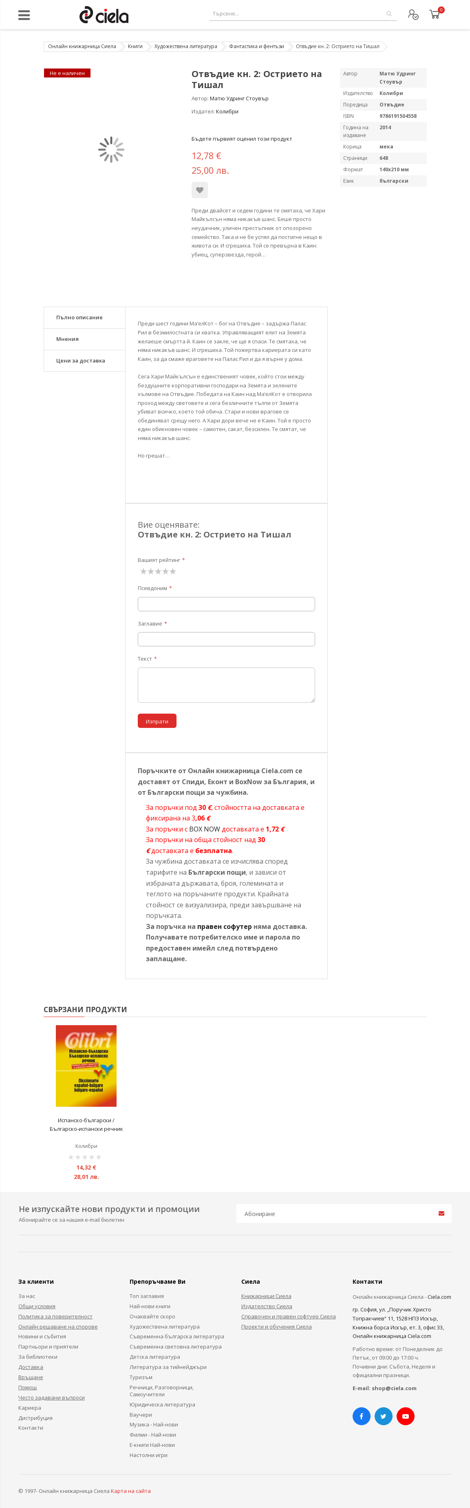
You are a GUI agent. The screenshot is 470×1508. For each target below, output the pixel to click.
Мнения (67, 339)
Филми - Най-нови (153, 1434)
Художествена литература (185, 46)
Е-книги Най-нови (152, 1444)
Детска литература (155, 1356)
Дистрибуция (35, 1418)
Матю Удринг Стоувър (239, 98)
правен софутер (224, 926)
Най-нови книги (150, 1306)
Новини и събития (42, 1336)
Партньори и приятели (48, 1346)
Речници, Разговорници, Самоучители (162, 1391)
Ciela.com (439, 1296)
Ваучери (141, 1414)
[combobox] (303, 14)
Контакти (30, 1427)
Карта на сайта (131, 1491)
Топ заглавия (147, 1296)
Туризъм (141, 1377)
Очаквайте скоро (152, 1316)
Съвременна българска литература (177, 1336)
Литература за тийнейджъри (168, 1367)
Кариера (29, 1407)
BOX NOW (204, 829)
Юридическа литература (162, 1404)
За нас (26, 1296)
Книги (135, 46)
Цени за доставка (80, 360)
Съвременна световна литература (176, 1346)
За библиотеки (37, 1356)
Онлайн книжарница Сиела (82, 46)
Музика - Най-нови (154, 1424)
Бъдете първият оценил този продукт (242, 138)
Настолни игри (149, 1455)
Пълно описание (79, 317)
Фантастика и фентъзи (256, 46)
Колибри (227, 111)
